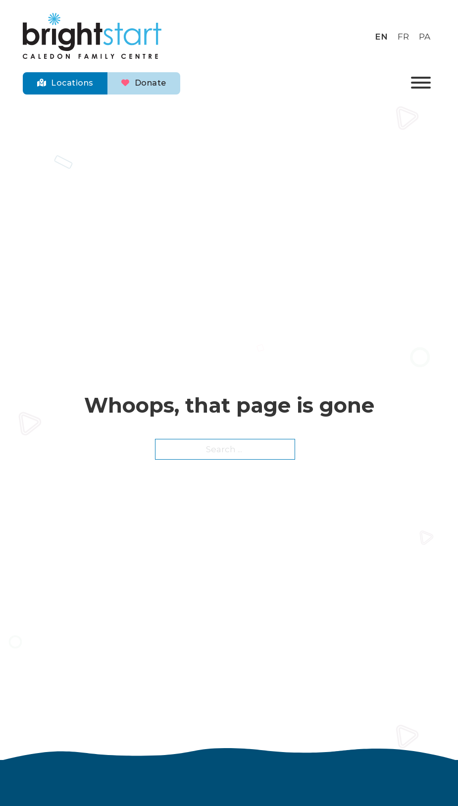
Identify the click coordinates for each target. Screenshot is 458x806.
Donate (143, 83)
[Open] (421, 84)
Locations (65, 83)
